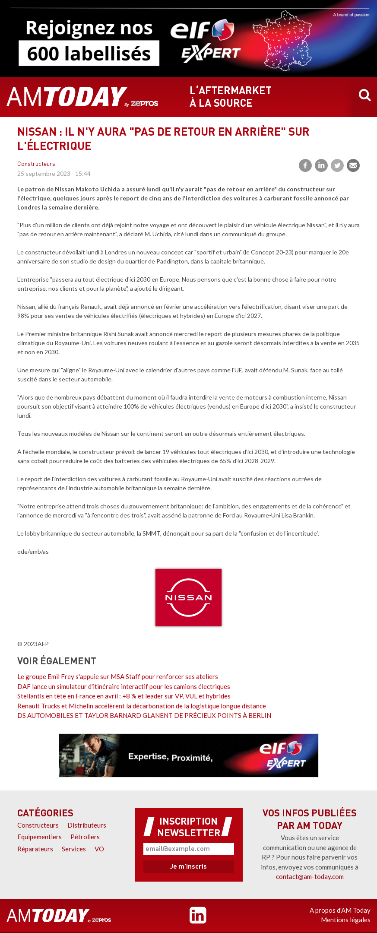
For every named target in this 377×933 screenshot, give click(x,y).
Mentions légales (346, 919)
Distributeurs (86, 825)
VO (99, 849)
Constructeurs (36, 164)
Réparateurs (35, 849)
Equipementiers (39, 837)
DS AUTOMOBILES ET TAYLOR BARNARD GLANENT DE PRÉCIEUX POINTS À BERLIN (144, 715)
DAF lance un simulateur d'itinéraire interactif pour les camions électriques (123, 686)
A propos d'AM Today (340, 910)
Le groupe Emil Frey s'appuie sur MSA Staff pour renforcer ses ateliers (117, 676)
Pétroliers (85, 837)
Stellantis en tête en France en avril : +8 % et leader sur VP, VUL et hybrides (124, 696)
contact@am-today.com (310, 876)
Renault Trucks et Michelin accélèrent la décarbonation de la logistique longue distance (141, 706)
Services (74, 849)
